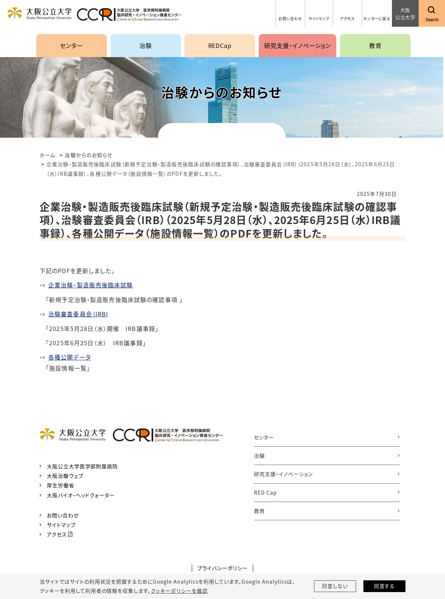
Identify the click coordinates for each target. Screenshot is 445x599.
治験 (259, 455)
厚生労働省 (60, 484)
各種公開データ (69, 356)
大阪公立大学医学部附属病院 (82, 465)
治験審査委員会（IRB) (78, 313)
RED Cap (265, 492)
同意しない (335, 586)
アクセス (57, 533)
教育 (259, 510)
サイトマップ (61, 524)
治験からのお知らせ (88, 155)
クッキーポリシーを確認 (179, 590)
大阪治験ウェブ (65, 475)
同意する (384, 586)
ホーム (47, 155)
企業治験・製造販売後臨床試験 (90, 284)
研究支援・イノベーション (283, 473)
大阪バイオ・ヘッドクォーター (81, 494)
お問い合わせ (63, 514)
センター (264, 436)
